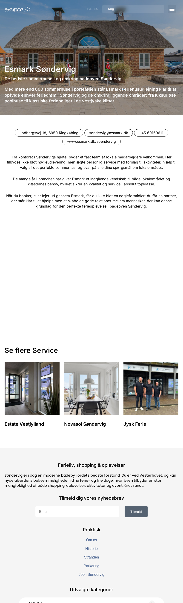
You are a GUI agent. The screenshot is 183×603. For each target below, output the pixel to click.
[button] (172, 9)
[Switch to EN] (96, 9)
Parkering (91, 501)
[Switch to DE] (89, 9)
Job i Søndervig (91, 510)
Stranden (91, 493)
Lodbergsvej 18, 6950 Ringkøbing (49, 133)
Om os (91, 476)
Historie (91, 484)
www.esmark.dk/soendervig (91, 141)
